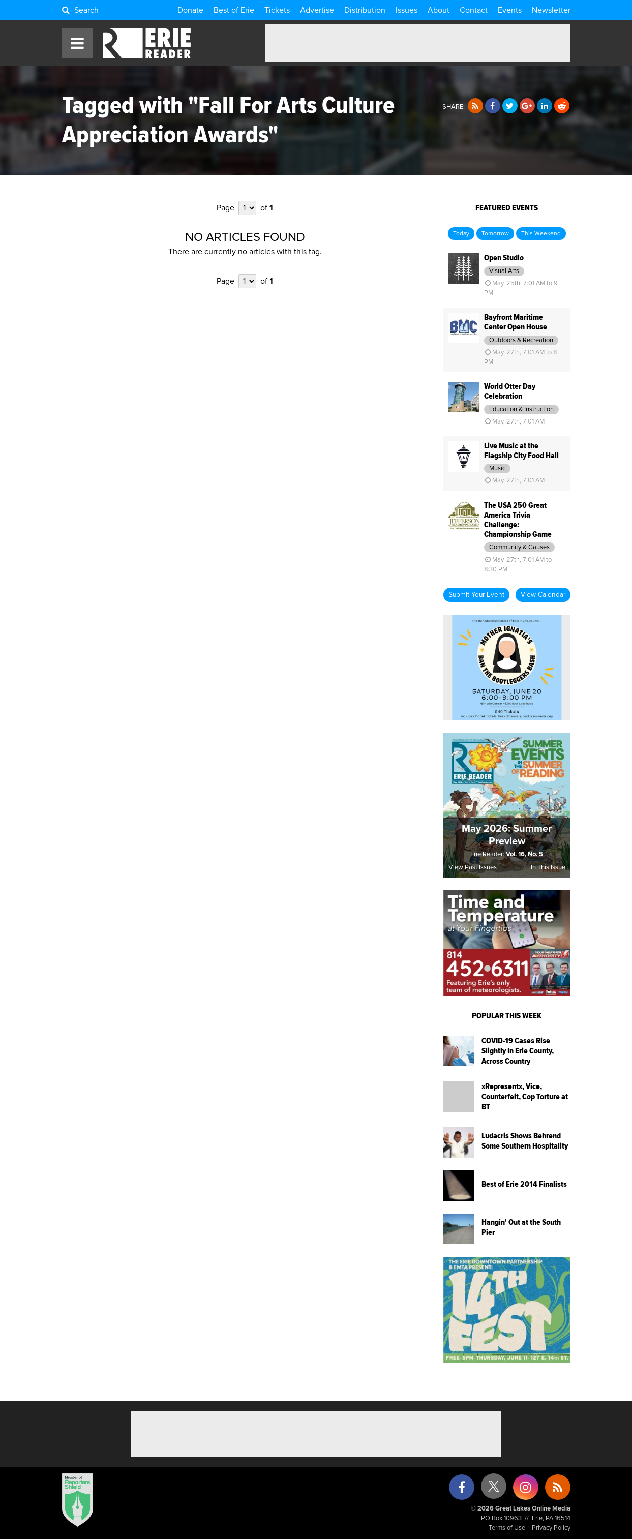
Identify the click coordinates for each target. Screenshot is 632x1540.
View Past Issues (472, 867)
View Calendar (543, 594)
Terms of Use (507, 1528)
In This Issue (548, 867)
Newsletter (551, 10)
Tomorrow (495, 234)
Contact (474, 10)
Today (461, 234)
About (438, 10)
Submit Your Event (476, 594)
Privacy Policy (551, 1528)
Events (510, 10)
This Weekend (541, 234)
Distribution (364, 10)
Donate (190, 10)
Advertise (317, 10)
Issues (406, 10)
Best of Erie (234, 10)
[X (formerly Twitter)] (493, 1490)
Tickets (277, 10)
